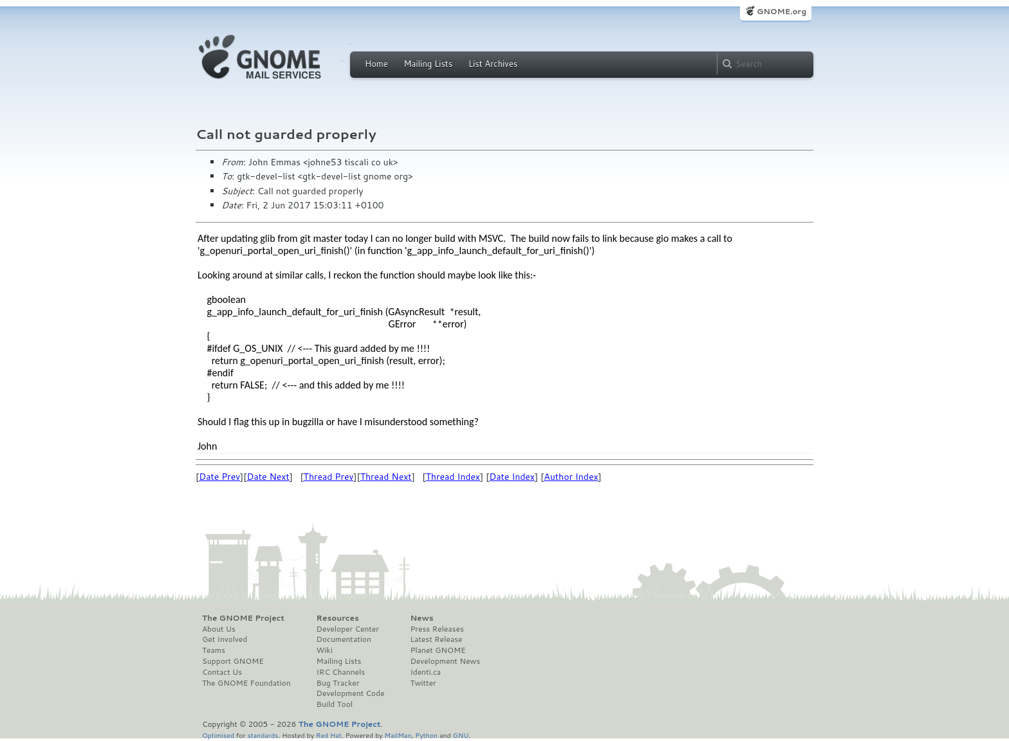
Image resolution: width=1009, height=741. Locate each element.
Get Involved (224, 639)
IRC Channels (341, 672)
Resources (338, 618)
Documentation (344, 639)
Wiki (325, 650)
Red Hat (329, 735)
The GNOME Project (243, 618)
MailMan (397, 735)
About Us (219, 629)
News (421, 618)
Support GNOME (233, 661)
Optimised (218, 735)
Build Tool (335, 704)
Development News (445, 661)
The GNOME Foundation (246, 683)
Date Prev (219, 476)
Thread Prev (329, 476)
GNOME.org (781, 11)
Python (426, 735)
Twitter (423, 683)
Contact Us (222, 672)
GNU (461, 735)
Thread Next (386, 476)
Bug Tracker (338, 683)
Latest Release (436, 639)
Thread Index (453, 476)
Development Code (351, 693)
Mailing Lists (427, 63)
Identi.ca (425, 672)
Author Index (571, 476)
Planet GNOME (437, 650)
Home (376, 63)
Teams (213, 650)
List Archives (492, 63)
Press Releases (436, 629)
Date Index (512, 476)
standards (262, 735)
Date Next (267, 476)
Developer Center (348, 629)
